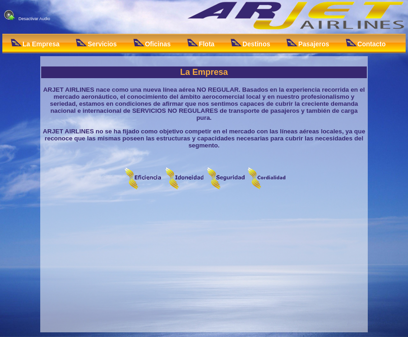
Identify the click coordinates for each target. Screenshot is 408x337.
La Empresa (35, 43)
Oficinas (152, 43)
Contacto (366, 43)
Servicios (96, 43)
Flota (200, 43)
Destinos (250, 43)
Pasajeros (307, 43)
